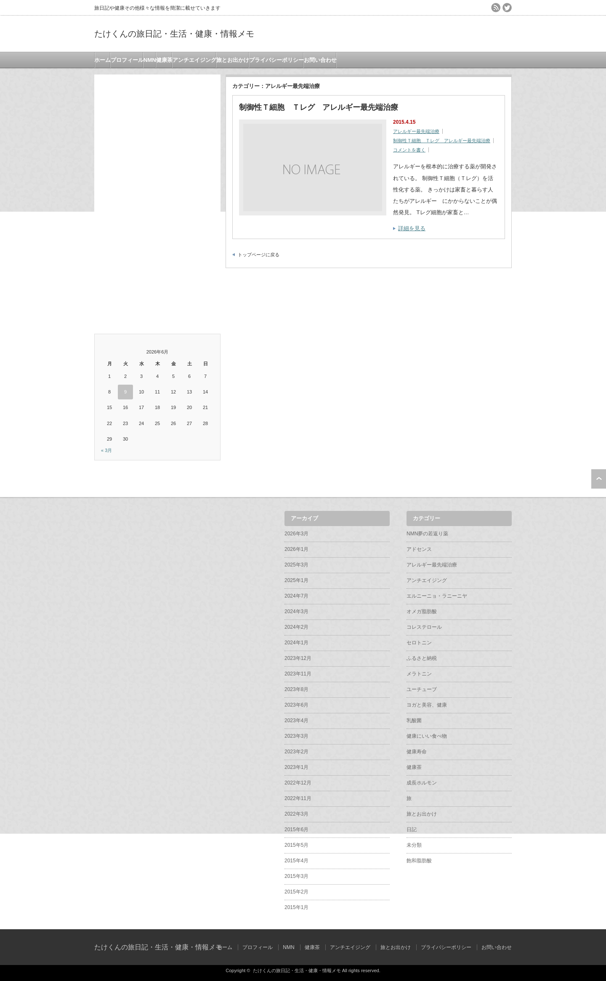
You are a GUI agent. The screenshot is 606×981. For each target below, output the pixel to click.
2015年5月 (296, 845)
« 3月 (106, 450)
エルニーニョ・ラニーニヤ (437, 596)
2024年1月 (296, 643)
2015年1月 (296, 907)
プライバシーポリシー (276, 60)
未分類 (414, 845)
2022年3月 (296, 814)
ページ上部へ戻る (598, 479)
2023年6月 (296, 705)
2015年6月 (296, 829)
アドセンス (419, 549)
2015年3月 (296, 876)
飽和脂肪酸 (419, 861)
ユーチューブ (422, 689)
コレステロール (424, 627)
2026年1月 (296, 549)
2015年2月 (296, 892)
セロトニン (419, 643)
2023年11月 (297, 674)
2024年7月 (296, 596)
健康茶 (164, 60)
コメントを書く (409, 149)
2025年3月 (296, 565)
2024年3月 (296, 611)
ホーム (102, 60)
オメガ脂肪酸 (422, 611)
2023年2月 (296, 752)
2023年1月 (296, 767)
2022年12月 (297, 783)
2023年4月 (296, 720)
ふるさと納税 (422, 658)
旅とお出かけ (232, 60)
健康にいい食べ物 (427, 736)
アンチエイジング (194, 60)
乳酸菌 (414, 720)
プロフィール (127, 60)
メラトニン (419, 674)
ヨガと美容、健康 (427, 705)
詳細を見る (411, 228)
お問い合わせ (320, 60)
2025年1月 (296, 580)
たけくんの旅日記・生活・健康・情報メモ (174, 33)
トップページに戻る (258, 254)
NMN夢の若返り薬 (427, 534)
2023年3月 (296, 736)
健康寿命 (417, 752)
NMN (150, 60)
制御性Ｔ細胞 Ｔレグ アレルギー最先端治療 (318, 107)
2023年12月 (297, 658)
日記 (412, 829)
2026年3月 (296, 534)
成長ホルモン (422, 783)
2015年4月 (296, 861)
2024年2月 (296, 627)
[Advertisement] (157, 200)
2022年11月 (297, 798)
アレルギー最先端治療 (416, 131)
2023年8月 (296, 689)
